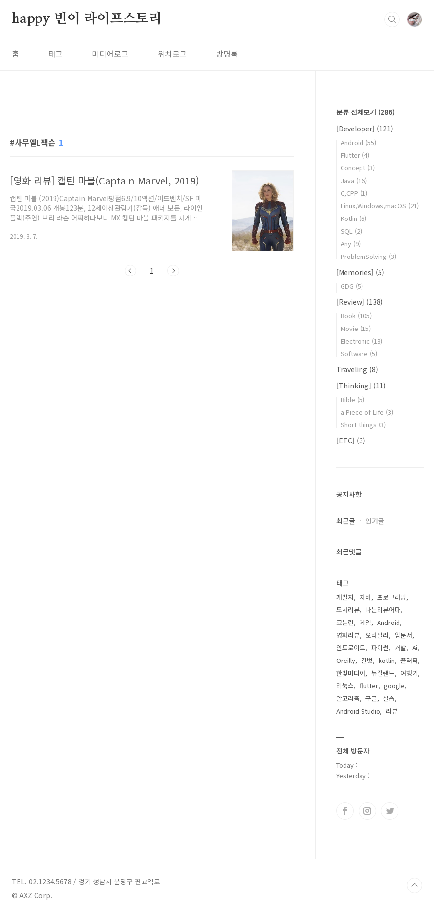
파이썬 (380, 647)
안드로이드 (350, 647)
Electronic (361, 341)
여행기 (409, 673)
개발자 (345, 597)
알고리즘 (348, 698)
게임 (365, 622)
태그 (55, 53)
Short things (363, 424)
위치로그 (172, 53)
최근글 (345, 521)
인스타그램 (367, 811)
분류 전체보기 (365, 112)
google (394, 685)
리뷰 (392, 711)
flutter (369, 685)
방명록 (227, 53)
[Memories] (360, 272)
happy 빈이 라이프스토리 (87, 19)
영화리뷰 (348, 635)
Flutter (355, 155)
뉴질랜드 (383, 673)
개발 (400, 647)
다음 (173, 270)
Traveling (357, 369)
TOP (414, 885)
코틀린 (345, 622)
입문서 (403, 635)
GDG (352, 286)
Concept (358, 167)
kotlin (387, 660)
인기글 (374, 521)
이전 (130, 270)
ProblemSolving (368, 256)
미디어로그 (110, 53)
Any (351, 243)
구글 (371, 698)
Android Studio (358, 711)
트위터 (389, 811)
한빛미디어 (350, 673)
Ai (414, 647)
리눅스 (345, 685)
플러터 (409, 660)
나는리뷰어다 (382, 609)
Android (358, 142)
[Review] (359, 302)
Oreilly (345, 660)
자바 (365, 597)
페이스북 (345, 811)
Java (354, 180)
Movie (356, 328)
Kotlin (353, 218)
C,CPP (354, 193)
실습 (389, 698)
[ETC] (350, 440)
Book (356, 315)
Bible (352, 399)
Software (359, 353)
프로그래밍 (391, 597)
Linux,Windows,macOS (380, 205)
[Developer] (364, 128)
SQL (351, 231)
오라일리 (377, 635)
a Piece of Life (367, 412)
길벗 (367, 660)
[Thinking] (361, 385)
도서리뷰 (348, 609)
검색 (392, 19)
